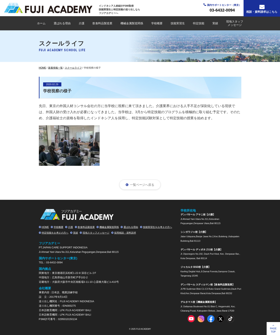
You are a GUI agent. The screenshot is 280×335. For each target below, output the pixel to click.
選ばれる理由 (62, 23)
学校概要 (157, 23)
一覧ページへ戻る (142, 184)
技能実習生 (178, 23)
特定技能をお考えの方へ (55, 232)
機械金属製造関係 (131, 23)
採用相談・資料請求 (125, 232)
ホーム (41, 23)
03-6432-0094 (222, 10)
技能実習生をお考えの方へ (157, 227)
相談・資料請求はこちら (261, 11)
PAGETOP (273, 330)
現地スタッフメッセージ (234, 23)
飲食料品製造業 (102, 23)
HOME (45, 227)
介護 (81, 23)
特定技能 (198, 23)
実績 (215, 23)
